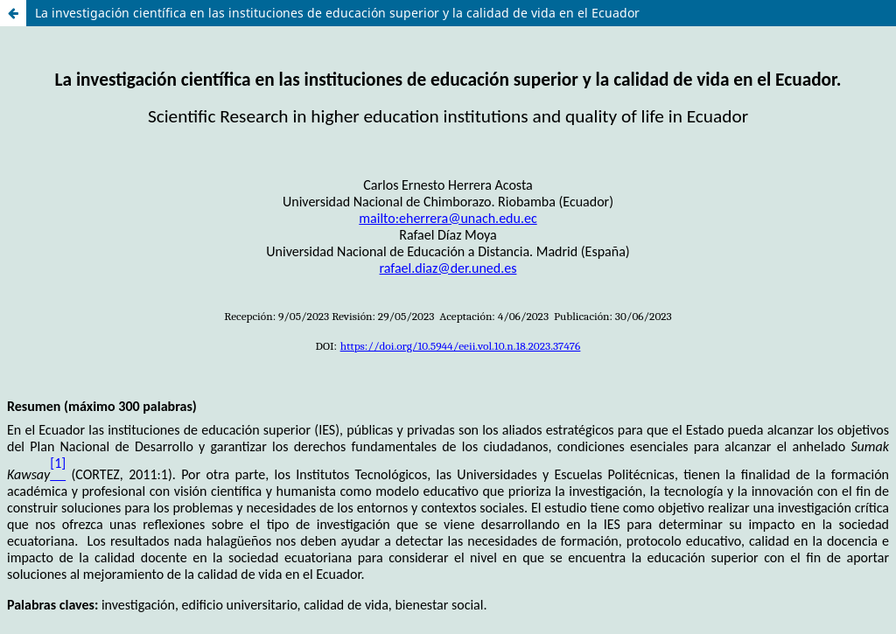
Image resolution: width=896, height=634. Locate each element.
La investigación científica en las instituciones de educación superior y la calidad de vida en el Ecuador (337, 12)
